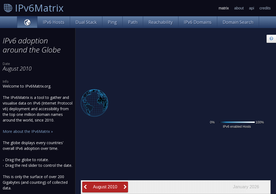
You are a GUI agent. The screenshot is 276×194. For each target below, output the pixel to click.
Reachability (161, 22)
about (239, 8)
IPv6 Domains (198, 22)
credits (265, 8)
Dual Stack (86, 22)
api (251, 8)
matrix (224, 8)
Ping (112, 22)
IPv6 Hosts (53, 22)
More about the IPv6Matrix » (28, 131)
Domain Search (238, 22)
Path (132, 22)
